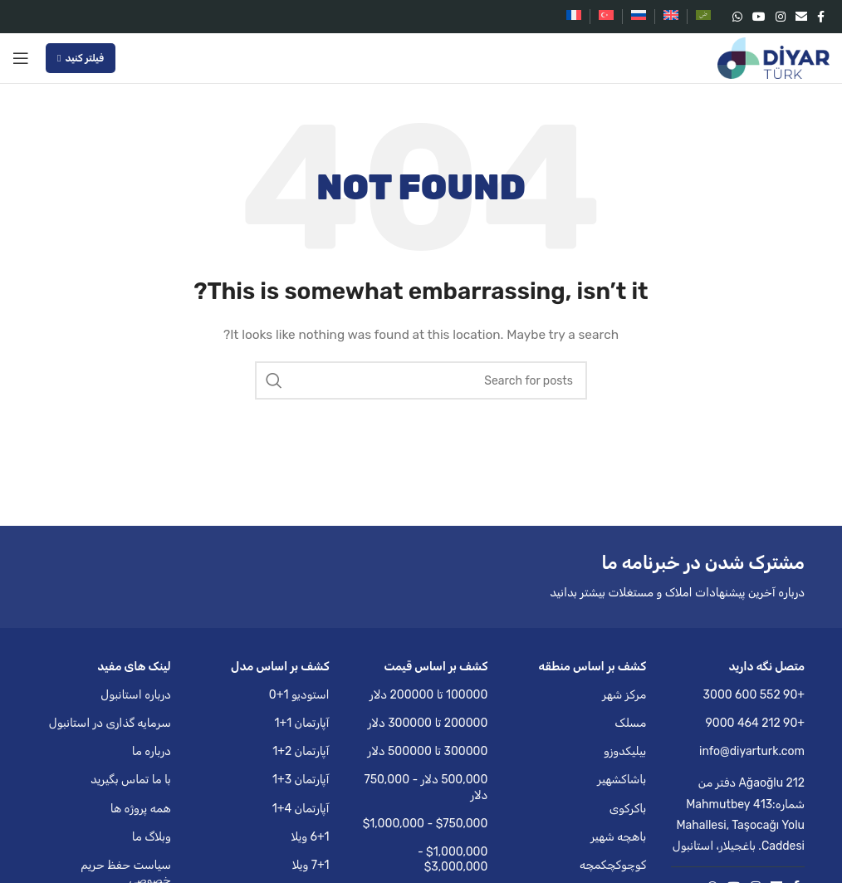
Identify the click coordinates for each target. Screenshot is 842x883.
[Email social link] (801, 16)
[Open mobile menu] (20, 58)
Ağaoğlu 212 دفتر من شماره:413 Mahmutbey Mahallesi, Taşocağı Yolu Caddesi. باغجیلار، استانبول (739, 814)
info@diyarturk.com (752, 751)
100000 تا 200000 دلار (428, 695)
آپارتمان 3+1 (301, 780)
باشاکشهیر (621, 780)
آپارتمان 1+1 (301, 723)
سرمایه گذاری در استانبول (110, 723)
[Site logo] (773, 58)
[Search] (421, 380)
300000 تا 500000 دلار (428, 751)
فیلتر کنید (80, 58)
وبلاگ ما (151, 837)
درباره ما (151, 751)
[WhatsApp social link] (737, 16)
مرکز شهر (624, 695)
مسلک (630, 723)
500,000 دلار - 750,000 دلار (425, 787)
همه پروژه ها (140, 809)
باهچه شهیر (618, 837)
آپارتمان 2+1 (300, 751)
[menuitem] (703, 16)
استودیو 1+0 (299, 695)
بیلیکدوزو (625, 751)
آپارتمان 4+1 (301, 809)
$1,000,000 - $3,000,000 (453, 859)
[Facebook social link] (821, 16)
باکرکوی (628, 809)
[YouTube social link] (759, 16)
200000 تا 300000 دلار (428, 723)
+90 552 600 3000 (754, 695)
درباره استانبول (135, 695)
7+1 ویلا (311, 865)
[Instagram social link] (781, 16)
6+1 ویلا (310, 837)
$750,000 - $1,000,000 (425, 824)
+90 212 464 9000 (755, 723)
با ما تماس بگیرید (131, 780)
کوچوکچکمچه (613, 865)
